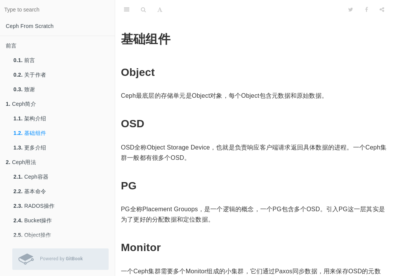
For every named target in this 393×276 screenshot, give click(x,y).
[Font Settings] (160, 9)
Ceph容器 (30, 177)
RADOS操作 (33, 206)
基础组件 (29, 133)
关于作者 (29, 75)
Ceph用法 (21, 162)
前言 (11, 46)
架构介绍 (29, 118)
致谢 (24, 89)
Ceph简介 (21, 104)
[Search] (143, 9)
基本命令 (29, 191)
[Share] (382, 9)
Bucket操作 (32, 220)
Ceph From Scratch (30, 26)
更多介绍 (29, 148)
